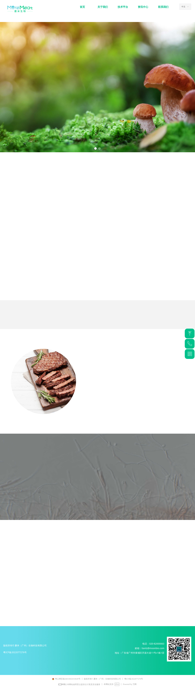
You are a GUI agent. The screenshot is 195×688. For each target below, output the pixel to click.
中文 (183, 7)
